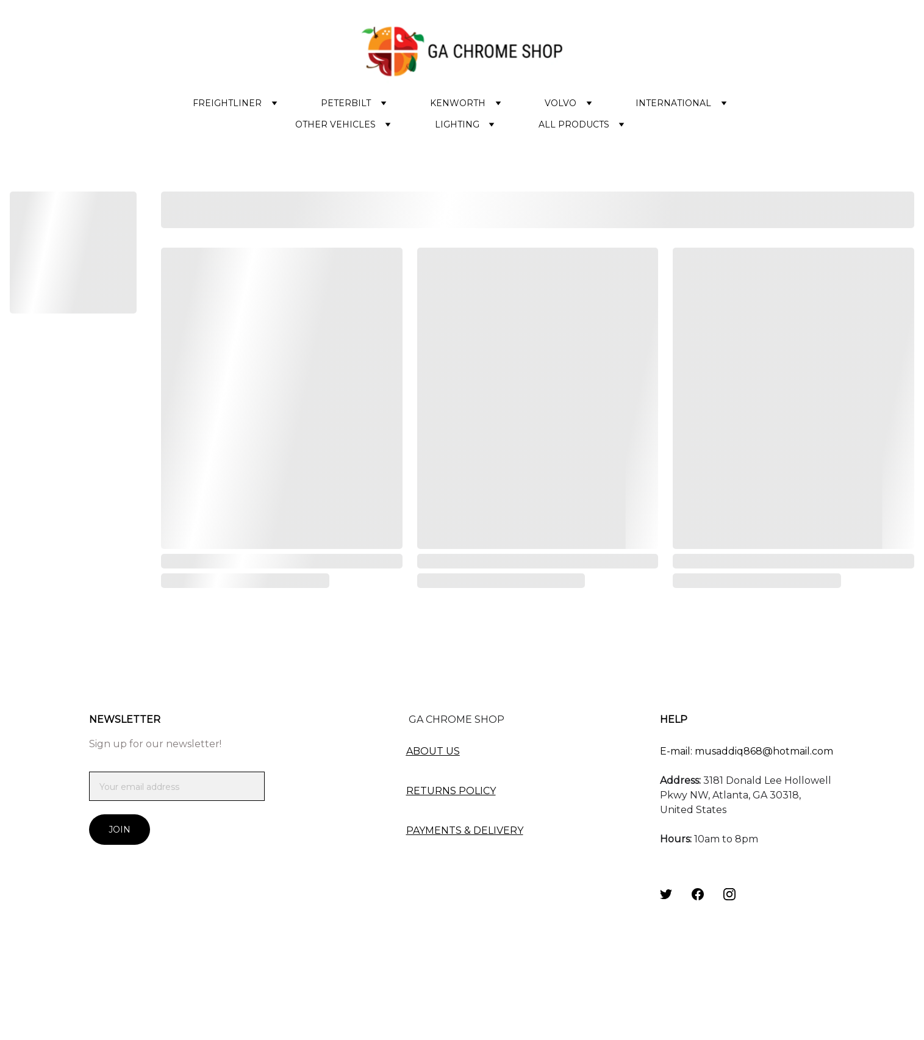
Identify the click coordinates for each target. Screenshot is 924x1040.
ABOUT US (433, 751)
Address (679, 780)
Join (120, 829)
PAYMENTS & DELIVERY (464, 830)
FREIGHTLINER (227, 103)
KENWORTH (457, 103)
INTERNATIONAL (673, 103)
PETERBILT (346, 103)
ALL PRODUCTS (574, 124)
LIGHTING (457, 124)
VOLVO (560, 103)
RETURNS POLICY (451, 791)
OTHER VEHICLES (335, 124)
